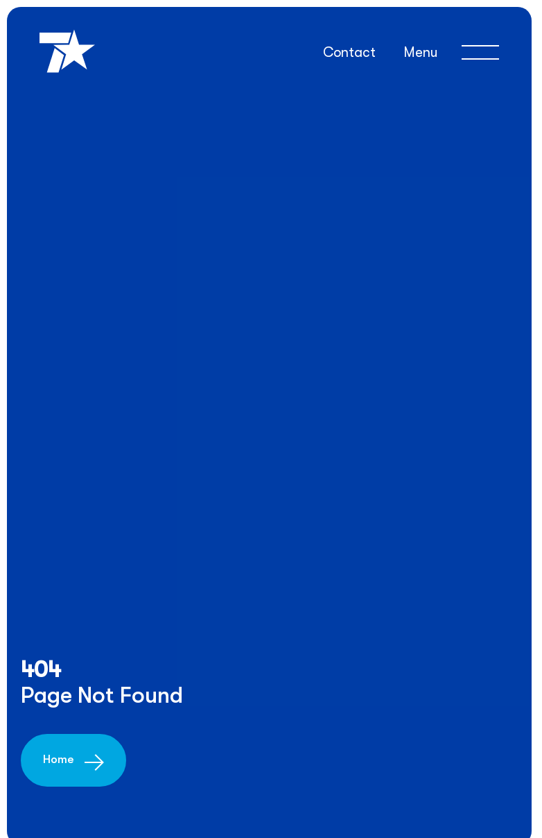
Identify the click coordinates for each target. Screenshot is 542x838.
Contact (349, 52)
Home (58, 759)
